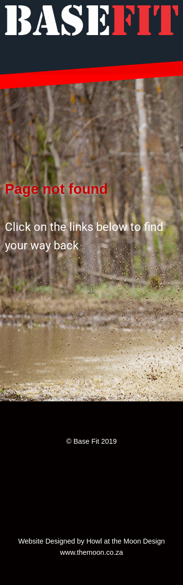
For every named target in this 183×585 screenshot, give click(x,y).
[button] (91, 290)
